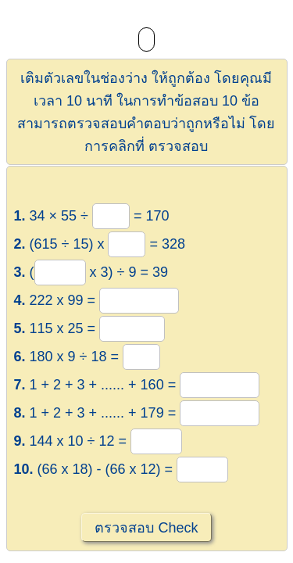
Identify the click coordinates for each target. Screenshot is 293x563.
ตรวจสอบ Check (146, 528)
